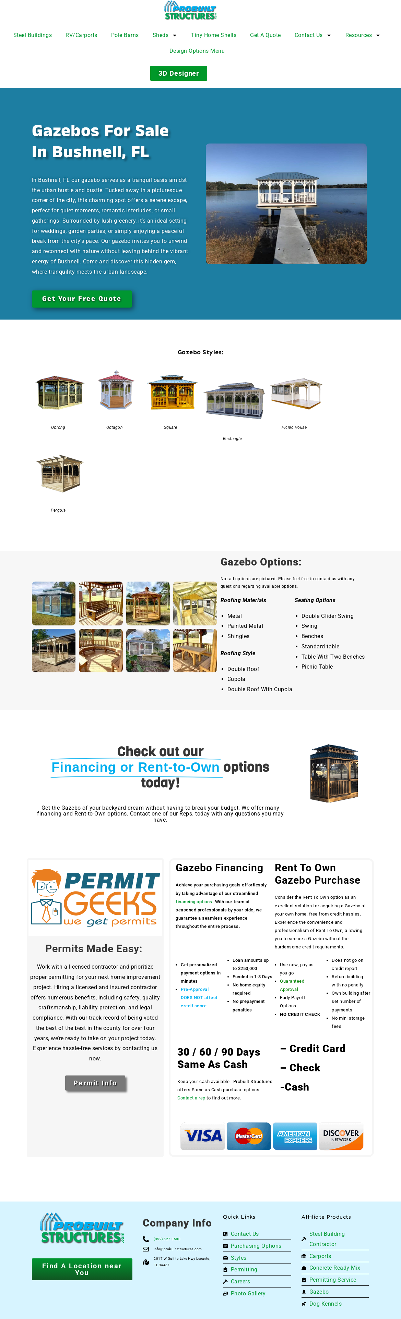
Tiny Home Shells (213, 35)
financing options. (195, 901)
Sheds (165, 35)
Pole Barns (125, 35)
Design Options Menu (197, 51)
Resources (363, 35)
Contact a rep (191, 1097)
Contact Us (313, 35)
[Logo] (207, 10)
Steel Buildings (32, 35)
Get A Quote (265, 35)
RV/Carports (81, 35)
